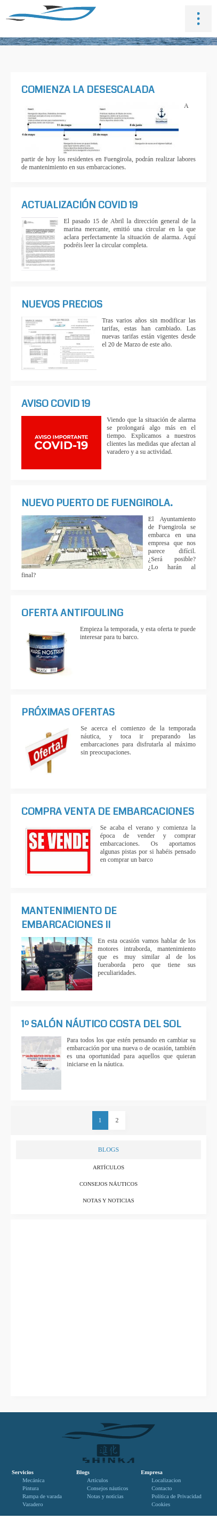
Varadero (32, 1504)
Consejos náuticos (108, 1184)
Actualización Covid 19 (79, 205)
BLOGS (108, 1149)
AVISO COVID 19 (55, 404)
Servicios (23, 1472)
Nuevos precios (61, 304)
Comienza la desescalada (88, 90)
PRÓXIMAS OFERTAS (68, 712)
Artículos (108, 1167)
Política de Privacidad (176, 1496)
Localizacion (166, 1480)
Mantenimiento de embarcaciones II (69, 918)
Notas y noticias (108, 1200)
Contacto (161, 1488)
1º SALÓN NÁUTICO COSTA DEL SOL (101, 1024)
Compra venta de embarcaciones (107, 811)
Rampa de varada (42, 1496)
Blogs (83, 1472)
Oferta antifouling (72, 613)
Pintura (30, 1488)
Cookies (160, 1504)
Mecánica (33, 1480)
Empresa (152, 1472)
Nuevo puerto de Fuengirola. (97, 503)
